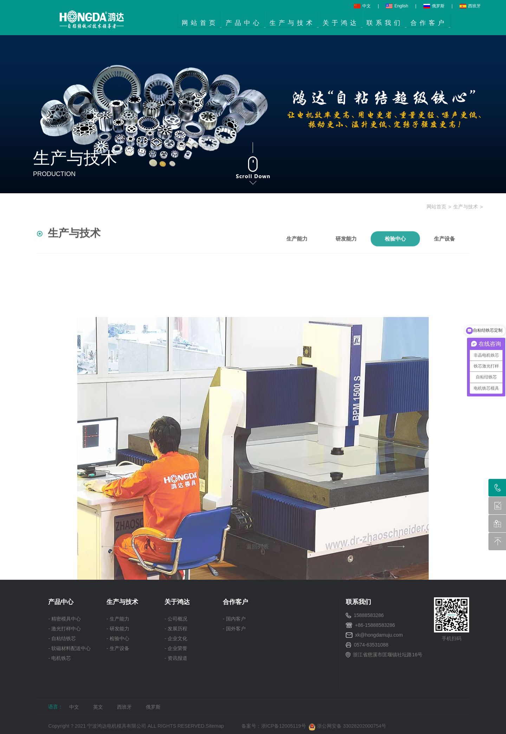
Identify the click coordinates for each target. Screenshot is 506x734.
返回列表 (253, 546)
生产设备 (444, 249)
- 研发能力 (117, 628)
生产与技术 (465, 206)
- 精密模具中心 (64, 619)
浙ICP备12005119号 (285, 726)
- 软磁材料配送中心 (69, 648)
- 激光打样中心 (64, 628)
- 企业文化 (175, 638)
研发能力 (346, 249)
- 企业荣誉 (175, 648)
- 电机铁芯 (59, 658)
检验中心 (395, 249)
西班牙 (470, 6)
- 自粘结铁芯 (62, 638)
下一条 (384, 547)
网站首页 (436, 206)
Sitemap (215, 726)
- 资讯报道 (175, 658)
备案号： (251, 726)
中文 (362, 6)
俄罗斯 (434, 6)
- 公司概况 (175, 619)
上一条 (121, 547)
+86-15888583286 (375, 625)
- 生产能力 (117, 619)
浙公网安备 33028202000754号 (347, 726)
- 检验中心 (117, 638)
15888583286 (368, 615)
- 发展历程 (175, 628)
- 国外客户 (234, 628)
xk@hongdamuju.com (379, 635)
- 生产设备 (117, 648)
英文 (98, 707)
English (397, 6)
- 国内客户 (234, 619)
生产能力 (296, 249)
